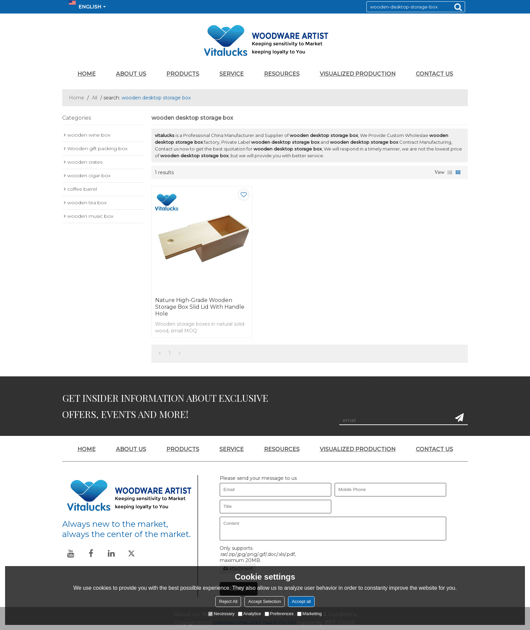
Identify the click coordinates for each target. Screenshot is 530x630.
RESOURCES (281, 74)
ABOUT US (131, 74)
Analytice (249, 613)
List (450, 172)
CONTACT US (434, 74)
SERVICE (231, 74)
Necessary (221, 613)
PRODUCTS (182, 74)
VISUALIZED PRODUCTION (357, 74)
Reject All (228, 601)
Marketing (309, 613)
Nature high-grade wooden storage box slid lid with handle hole (199, 307)
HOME (86, 74)
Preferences (279, 613)
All (94, 98)
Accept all (301, 601)
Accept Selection (264, 601)
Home (76, 98)
